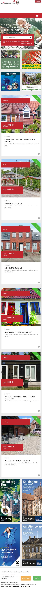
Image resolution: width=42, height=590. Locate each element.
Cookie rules (16, 586)
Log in (38, 1)
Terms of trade (25, 586)
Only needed (25, 578)
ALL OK (37, 578)
